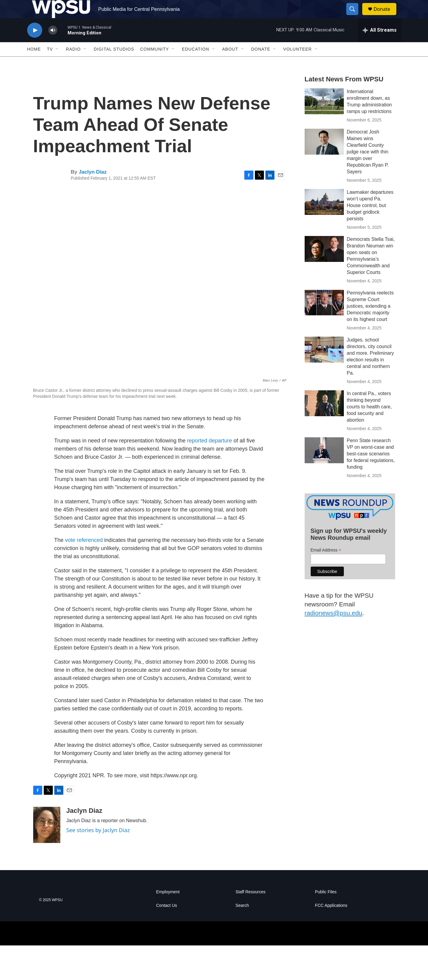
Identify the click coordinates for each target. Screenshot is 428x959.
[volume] (53, 44)
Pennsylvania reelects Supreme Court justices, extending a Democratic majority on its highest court (370, 319)
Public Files (326, 905)
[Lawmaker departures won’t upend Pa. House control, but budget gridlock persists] (324, 215)
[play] (35, 43)
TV (50, 62)
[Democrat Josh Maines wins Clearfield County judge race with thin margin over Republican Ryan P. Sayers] (324, 155)
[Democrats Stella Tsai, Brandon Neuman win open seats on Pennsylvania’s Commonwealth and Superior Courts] (324, 262)
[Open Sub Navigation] (57, 62)
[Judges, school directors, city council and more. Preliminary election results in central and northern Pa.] (324, 363)
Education (195, 62)
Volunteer (297, 62)
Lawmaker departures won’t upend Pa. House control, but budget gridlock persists (370, 219)
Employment (168, 905)
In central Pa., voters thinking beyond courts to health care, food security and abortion (369, 420)
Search (242, 919)
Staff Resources (250, 905)
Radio (73, 62)
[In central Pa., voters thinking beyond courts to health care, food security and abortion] (324, 417)
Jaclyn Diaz (93, 185)
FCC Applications (331, 919)
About (230, 62)
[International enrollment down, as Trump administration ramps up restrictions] (324, 115)
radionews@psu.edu (334, 626)
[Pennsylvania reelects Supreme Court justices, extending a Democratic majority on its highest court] (324, 316)
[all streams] (379, 44)
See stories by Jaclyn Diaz (98, 843)
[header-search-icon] (355, 16)
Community (154, 62)
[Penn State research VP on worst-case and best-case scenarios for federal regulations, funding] (324, 464)
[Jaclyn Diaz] (46, 838)
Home (34, 62)
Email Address (326, 564)
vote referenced (84, 554)
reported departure (209, 454)
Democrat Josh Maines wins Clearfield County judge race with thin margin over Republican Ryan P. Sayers (368, 165)
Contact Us (166, 919)
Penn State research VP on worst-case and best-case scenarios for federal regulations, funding (371, 467)
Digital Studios (114, 62)
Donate (385, 16)
